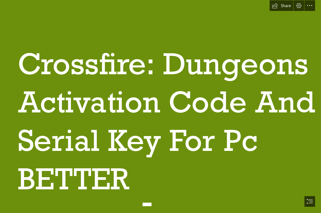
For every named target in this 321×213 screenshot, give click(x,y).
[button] (281, 5)
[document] (160, 106)
